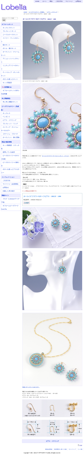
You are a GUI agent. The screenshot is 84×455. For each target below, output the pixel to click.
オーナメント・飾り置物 (11, 137)
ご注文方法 (59, 1)
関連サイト (5, 195)
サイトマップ (72, 449)
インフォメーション (8, 177)
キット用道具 (7, 82)
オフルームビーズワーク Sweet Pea (9, 207)
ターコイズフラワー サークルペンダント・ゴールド (55, 156)
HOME (37, 1)
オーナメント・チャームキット (10, 53)
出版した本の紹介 (9, 191)
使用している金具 (9, 152)
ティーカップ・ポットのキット (10, 74)
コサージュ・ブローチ (10, 134)
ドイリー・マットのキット (10, 39)
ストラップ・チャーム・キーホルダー (10, 128)
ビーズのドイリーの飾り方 (10, 164)
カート (44, 1)
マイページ (69, 1)
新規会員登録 (48, 449)
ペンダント (6, 117)
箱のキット (6, 45)
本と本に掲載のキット (10, 102)
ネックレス (6, 113)
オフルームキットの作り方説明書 (10, 92)
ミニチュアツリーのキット (10, 67)
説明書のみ (7, 87)
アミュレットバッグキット (10, 60)
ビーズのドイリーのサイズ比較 (10, 157)
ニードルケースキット (10, 34)
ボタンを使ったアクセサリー (10, 171)
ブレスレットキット (9, 31)
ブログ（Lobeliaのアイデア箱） (10, 200)
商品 (51, 1)
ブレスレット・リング (10, 123)
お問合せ (78, 1)
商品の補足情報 (7, 142)
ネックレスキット (9, 28)
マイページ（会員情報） (11, 184)
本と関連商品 (6, 98)
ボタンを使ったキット (10, 79)
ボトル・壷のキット (9, 48)
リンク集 (80, 449)
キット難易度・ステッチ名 (10, 147)
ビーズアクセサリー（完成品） (10, 108)
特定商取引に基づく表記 (60, 449)
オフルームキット (7, 24)
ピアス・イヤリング (52, 441)
